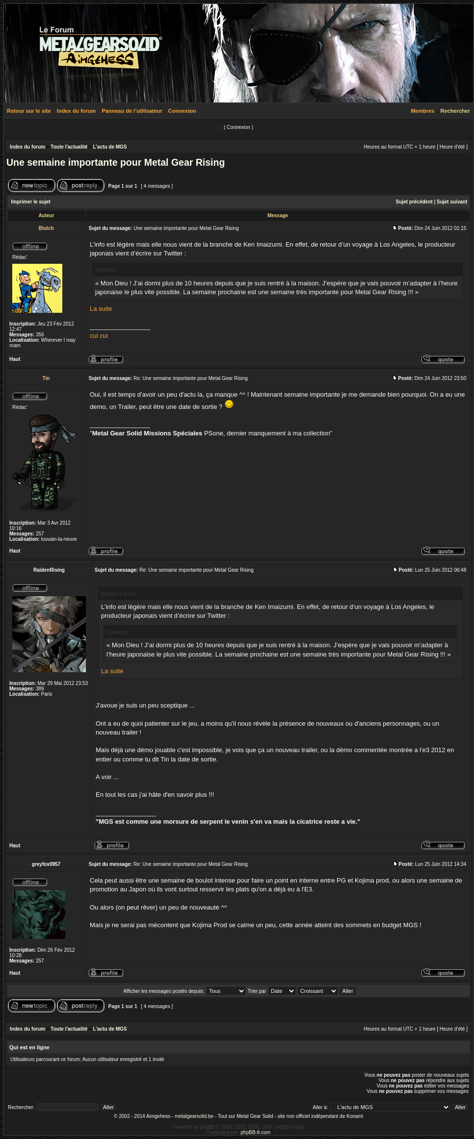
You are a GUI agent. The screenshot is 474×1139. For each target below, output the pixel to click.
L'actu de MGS (110, 147)
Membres (422, 111)
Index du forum (76, 111)
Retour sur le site (29, 111)
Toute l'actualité (69, 147)
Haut (14, 359)
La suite (101, 308)
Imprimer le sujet (31, 201)
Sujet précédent (414, 201)
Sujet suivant (452, 201)
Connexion (182, 111)
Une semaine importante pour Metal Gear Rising (115, 162)
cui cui (99, 335)
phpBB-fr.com (256, 1132)
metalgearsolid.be (194, 1116)
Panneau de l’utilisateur (132, 111)
